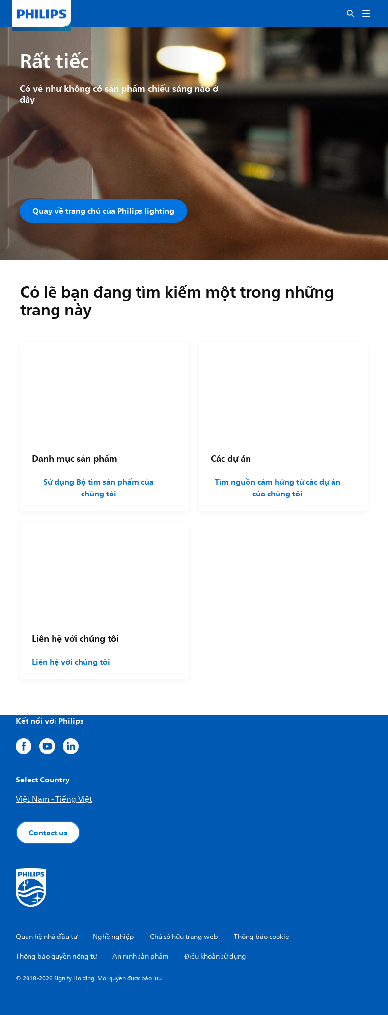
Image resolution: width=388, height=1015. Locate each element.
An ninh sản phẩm (140, 956)
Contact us (47, 832)
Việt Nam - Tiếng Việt (54, 799)
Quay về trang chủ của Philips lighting (103, 211)
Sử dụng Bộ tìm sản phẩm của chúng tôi (98, 487)
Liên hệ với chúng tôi (71, 662)
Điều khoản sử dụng (215, 956)
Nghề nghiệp (113, 936)
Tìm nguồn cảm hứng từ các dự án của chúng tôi (277, 487)
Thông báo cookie (261, 936)
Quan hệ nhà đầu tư (46, 936)
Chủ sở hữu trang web (184, 936)
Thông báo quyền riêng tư (56, 956)
